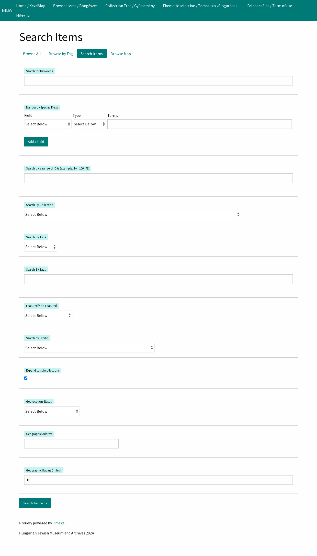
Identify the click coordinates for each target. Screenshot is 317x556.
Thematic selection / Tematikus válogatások (200, 5)
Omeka (59, 522)
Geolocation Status (39, 401)
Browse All (32, 53)
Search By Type (36, 237)
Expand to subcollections (42, 370)
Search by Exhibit (37, 338)
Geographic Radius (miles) (43, 470)
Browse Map (121, 53)
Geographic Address (39, 434)
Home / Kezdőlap (30, 5)
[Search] (313, 10)
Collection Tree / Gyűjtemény (130, 5)
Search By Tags (36, 269)
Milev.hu (23, 15)
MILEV (7, 10)
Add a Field (36, 141)
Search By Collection (39, 205)
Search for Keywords (39, 71)
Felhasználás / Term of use (269, 5)
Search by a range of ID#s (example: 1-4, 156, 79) (57, 168)
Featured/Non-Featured (41, 306)
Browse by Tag (61, 53)
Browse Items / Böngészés (75, 5)
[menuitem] (30, 5)
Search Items (92, 53)
